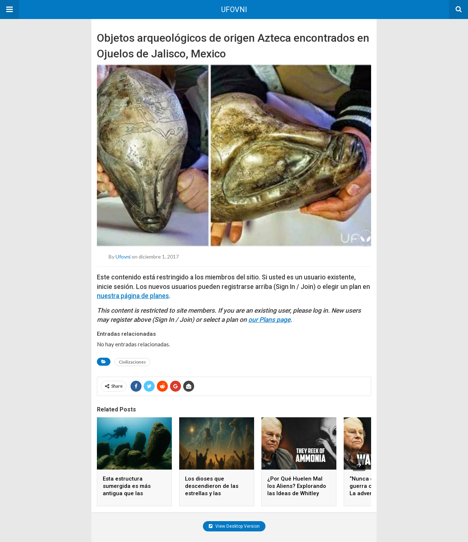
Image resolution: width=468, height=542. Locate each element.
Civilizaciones (132, 362)
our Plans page (269, 319)
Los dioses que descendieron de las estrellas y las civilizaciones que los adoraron (213, 493)
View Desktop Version (234, 526)
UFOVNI (234, 9)
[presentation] (359, 465)
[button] (9, 9)
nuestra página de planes (133, 296)
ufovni (123, 256)
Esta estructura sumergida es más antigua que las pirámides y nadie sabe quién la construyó (133, 493)
